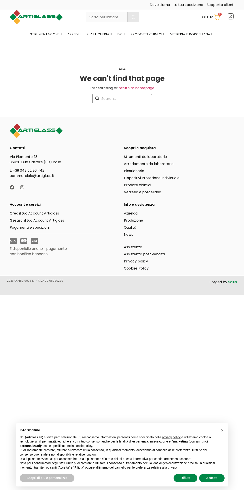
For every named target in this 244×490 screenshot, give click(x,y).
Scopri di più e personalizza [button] (47, 478)
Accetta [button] (212, 478)
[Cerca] (133, 17)
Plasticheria (99, 34)
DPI (121, 34)
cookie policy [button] (83, 446)
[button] (222, 430)
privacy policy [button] (171, 437)
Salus (232, 282)
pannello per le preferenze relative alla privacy (146, 467)
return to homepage (136, 88)
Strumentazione (46, 34)
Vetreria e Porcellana (191, 34)
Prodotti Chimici (148, 34)
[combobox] (106, 17)
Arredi (74, 34)
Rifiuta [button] (185, 478)
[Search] (97, 98)
